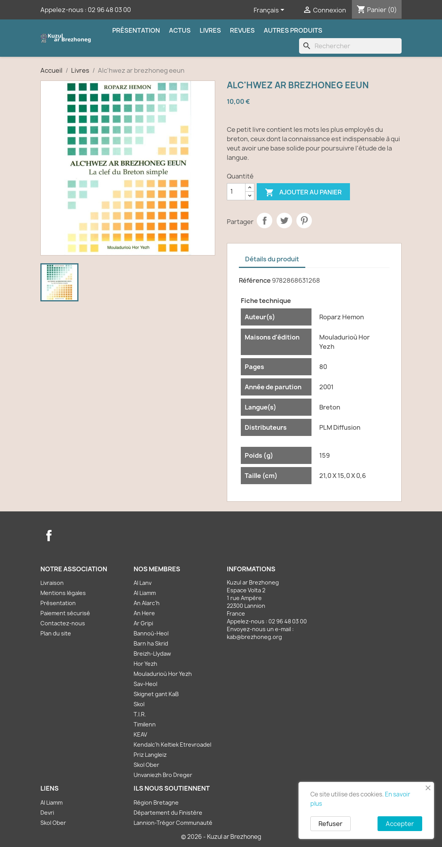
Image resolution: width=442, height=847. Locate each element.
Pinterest (304, 220)
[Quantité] (236, 191)
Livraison (52, 582)
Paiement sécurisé (65, 613)
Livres (210, 30)
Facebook (49, 535)
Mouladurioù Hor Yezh (163, 673)
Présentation (136, 30)
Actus (180, 30)
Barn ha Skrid (151, 643)
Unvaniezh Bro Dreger (163, 775)
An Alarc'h (147, 603)
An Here (144, 613)
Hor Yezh (145, 663)
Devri (47, 812)
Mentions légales (63, 593)
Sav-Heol (145, 684)
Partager (264, 220)
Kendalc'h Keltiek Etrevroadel (172, 744)
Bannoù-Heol (151, 633)
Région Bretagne (156, 802)
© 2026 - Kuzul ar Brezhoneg (221, 837)
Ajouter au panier (303, 193)
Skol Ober (146, 764)
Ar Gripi (143, 623)
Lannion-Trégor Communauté (173, 822)
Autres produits (293, 30)
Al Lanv (142, 582)
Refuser (330, 823)
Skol (139, 704)
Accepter (400, 823)
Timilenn (145, 724)
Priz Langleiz (150, 754)
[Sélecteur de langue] (270, 10)
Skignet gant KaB (156, 694)
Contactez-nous (62, 623)
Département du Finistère (168, 812)
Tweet (284, 220)
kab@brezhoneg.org (254, 636)
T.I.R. (140, 714)
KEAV (140, 734)
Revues (242, 30)
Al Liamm (145, 593)
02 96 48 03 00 (109, 9)
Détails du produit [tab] (272, 259)
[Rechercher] (350, 46)
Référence (255, 280)
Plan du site (55, 633)
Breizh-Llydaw (152, 653)
